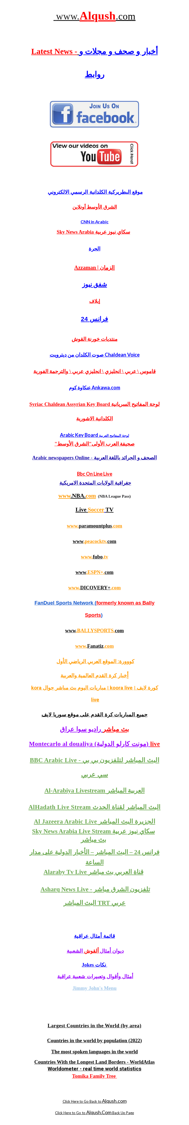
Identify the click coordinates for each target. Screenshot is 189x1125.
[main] (94, 16)
